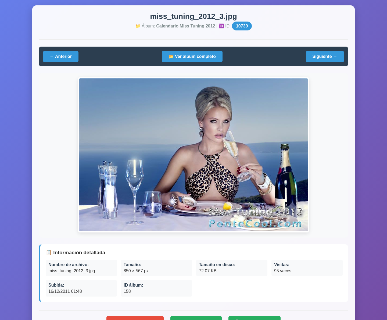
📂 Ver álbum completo (192, 56)
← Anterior (61, 56)
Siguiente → (325, 56)
